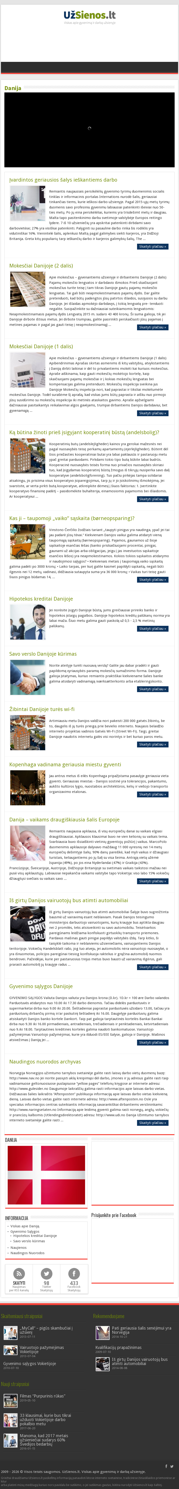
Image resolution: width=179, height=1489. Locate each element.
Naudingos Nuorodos (27, 1253)
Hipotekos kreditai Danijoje (41, 599)
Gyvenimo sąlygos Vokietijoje (29, 1363)
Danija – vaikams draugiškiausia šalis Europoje (64, 820)
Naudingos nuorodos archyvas (45, 1062)
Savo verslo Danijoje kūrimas (43, 654)
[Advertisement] (89, 45)
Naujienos (18, 1248)
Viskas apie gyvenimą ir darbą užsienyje (113, 1472)
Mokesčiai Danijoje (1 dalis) (41, 346)
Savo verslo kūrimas (29, 1241)
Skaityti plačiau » (152, 246)
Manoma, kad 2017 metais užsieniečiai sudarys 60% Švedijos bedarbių (44, 1440)
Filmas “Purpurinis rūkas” (42, 1396)
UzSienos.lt (71, 1472)
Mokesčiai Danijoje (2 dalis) (41, 266)
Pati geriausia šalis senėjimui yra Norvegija (141, 1330)
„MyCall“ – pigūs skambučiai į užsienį (46, 1330)
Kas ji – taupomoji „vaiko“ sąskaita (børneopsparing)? (71, 518)
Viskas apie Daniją (24, 1226)
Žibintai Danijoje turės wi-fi (42, 709)
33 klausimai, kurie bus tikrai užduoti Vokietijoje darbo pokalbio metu (45, 1419)
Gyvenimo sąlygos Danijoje (41, 986)
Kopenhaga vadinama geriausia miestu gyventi (65, 764)
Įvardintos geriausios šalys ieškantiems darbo (63, 180)
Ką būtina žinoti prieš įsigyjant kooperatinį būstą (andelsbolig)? (84, 432)
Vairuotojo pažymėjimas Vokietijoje (42, 1349)
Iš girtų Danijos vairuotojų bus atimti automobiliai (68, 900)
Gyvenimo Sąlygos (24, 1231)
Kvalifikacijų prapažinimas (118, 1347)
